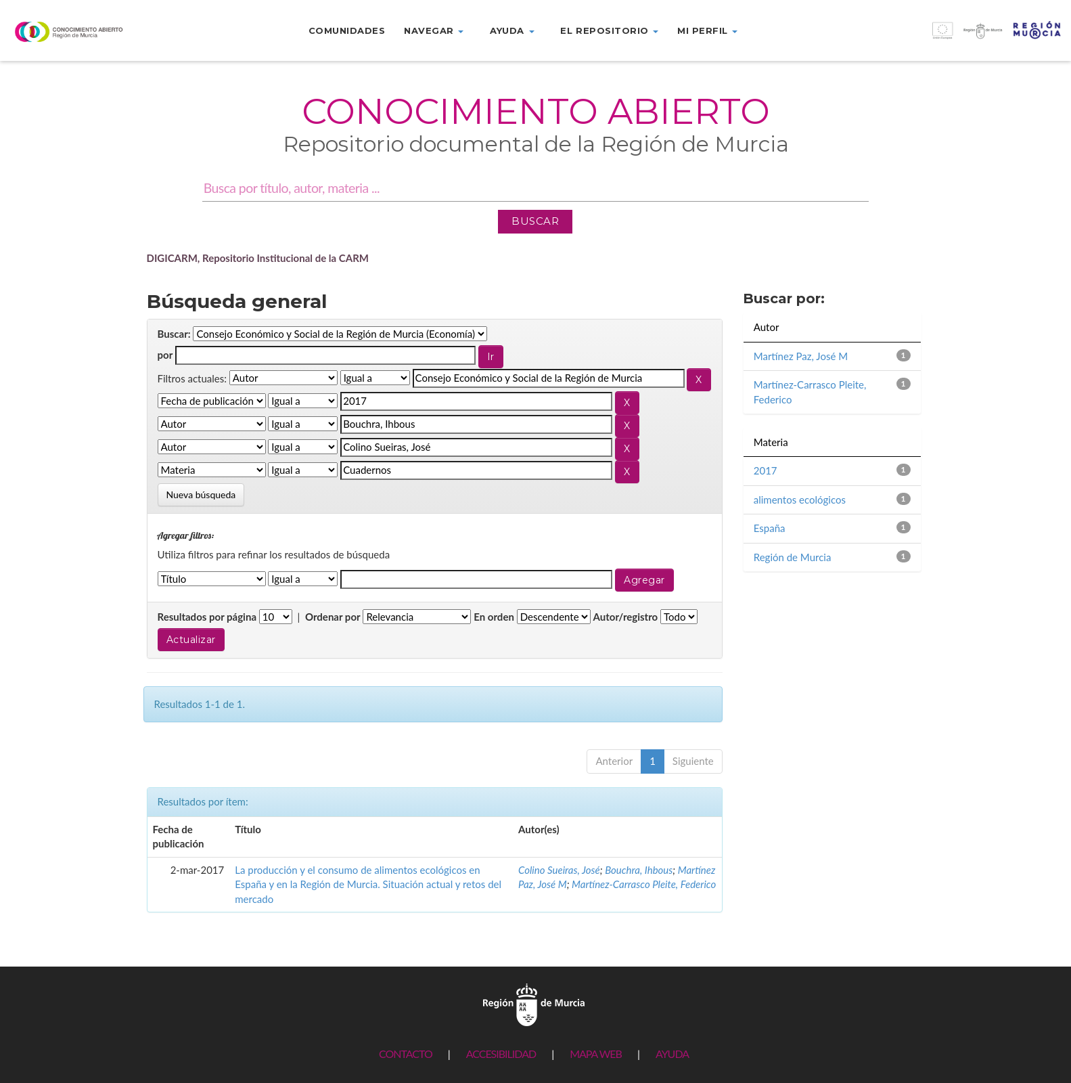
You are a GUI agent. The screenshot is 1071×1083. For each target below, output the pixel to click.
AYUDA (672, 1053)
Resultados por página (207, 617)
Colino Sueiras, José (559, 870)
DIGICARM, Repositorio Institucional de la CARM (258, 258)
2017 (765, 470)
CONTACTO (405, 1053)
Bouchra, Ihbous (639, 870)
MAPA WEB (596, 1053)
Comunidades (347, 30)
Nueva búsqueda (201, 494)
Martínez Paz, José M (801, 356)
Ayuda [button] (512, 30)
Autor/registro (625, 617)
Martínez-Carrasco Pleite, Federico (644, 884)
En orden (494, 617)
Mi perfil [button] (707, 30)
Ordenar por (333, 617)
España (769, 528)
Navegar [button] (433, 30)
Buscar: (174, 334)
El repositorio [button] (609, 30)
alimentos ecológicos (800, 499)
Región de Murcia (792, 557)
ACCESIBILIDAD (501, 1053)
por (165, 355)
